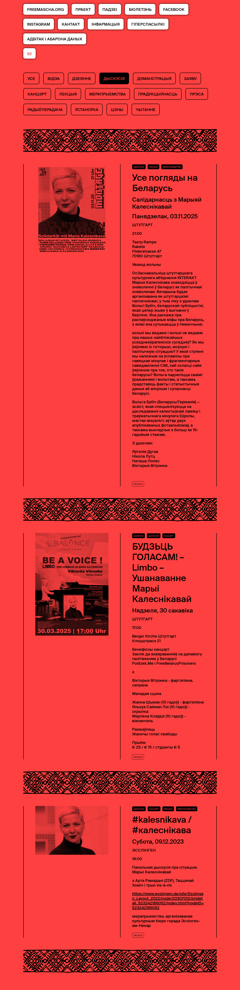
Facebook (174, 9)
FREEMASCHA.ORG (45, 9)
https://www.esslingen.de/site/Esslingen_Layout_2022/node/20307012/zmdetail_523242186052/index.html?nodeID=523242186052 (168, 905)
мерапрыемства (107, 94)
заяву (190, 78)
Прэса (197, 94)
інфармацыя (106, 24)
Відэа (54, 78)
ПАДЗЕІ (109, 9)
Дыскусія (114, 78)
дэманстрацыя (154, 78)
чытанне (145, 109)
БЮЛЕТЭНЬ (140, 9)
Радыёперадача (45, 109)
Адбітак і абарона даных (54, 39)
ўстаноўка (86, 109)
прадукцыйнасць (157, 94)
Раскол (138, 489)
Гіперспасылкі (148, 24)
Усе (31, 78)
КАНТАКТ (71, 24)
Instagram (38, 24)
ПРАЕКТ (83, 9)
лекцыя (68, 94)
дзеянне (81, 78)
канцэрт (37, 94)
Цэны (117, 109)
